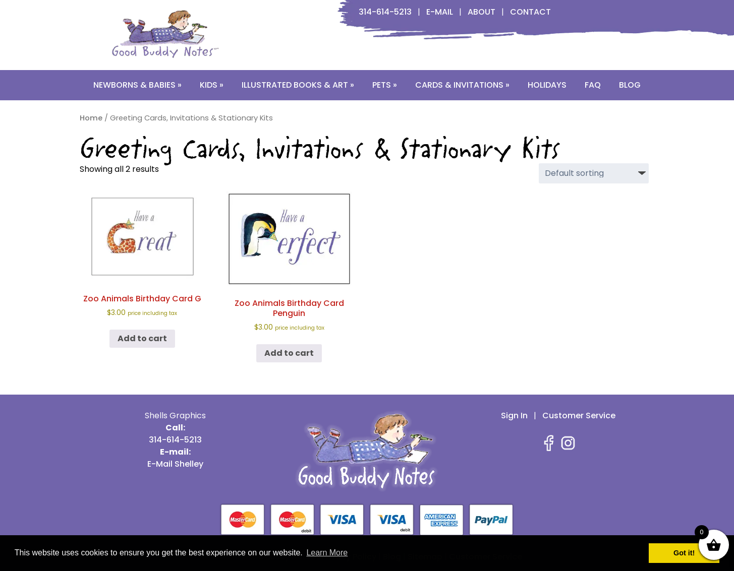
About (481, 12)
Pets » (384, 85)
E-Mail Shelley (175, 464)
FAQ (593, 85)
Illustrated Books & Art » (298, 85)
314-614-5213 (385, 12)
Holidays (547, 85)
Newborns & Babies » (137, 85)
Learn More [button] (327, 552)
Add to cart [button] (142, 338)
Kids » (211, 85)
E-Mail (439, 12)
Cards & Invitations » (462, 85)
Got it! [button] (684, 553)
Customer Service (578, 415)
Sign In (514, 415)
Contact (530, 12)
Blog (630, 85)
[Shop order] (594, 173)
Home (91, 118)
